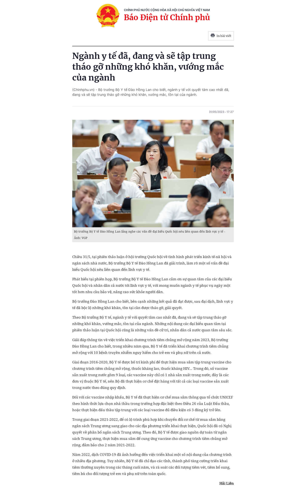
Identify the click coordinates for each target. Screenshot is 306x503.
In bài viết (221, 36)
